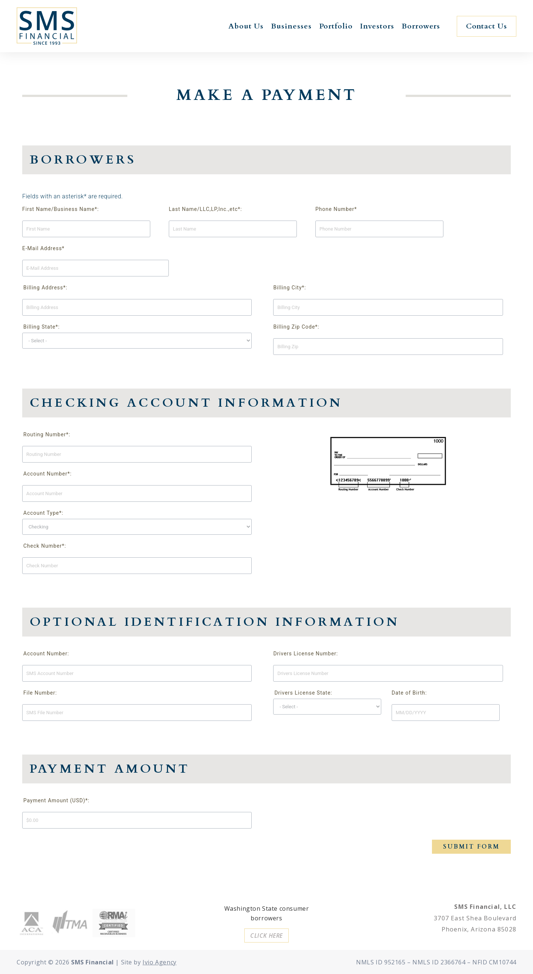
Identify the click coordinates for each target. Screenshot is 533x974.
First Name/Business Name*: (60, 209)
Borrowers (421, 26)
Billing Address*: (45, 287)
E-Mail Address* (43, 248)
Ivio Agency (160, 962)
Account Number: (46, 653)
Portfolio (336, 26)
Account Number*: (47, 474)
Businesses (291, 26)
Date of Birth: (409, 693)
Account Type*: (43, 513)
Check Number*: (44, 546)
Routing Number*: (46, 434)
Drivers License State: (303, 693)
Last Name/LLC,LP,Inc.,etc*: (205, 209)
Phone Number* (336, 209)
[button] (486, 26)
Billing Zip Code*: (296, 327)
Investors (377, 26)
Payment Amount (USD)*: (56, 800)
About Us (246, 26)
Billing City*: (289, 287)
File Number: (40, 693)
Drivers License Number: (305, 653)
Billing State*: (41, 327)
